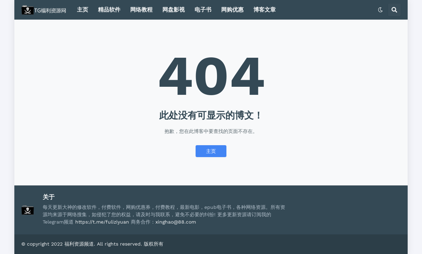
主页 (211, 151)
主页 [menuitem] (82, 9)
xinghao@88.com (175, 222)
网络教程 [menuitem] (141, 9)
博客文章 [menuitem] (264, 9)
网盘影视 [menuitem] (173, 9)
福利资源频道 (79, 244)
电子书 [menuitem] (203, 9)
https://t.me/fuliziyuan (102, 222)
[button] (380, 9)
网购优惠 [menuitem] (232, 9)
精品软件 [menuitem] (109, 9)
